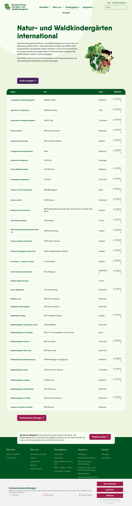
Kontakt (66, 13)
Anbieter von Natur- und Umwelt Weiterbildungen (87, 472)
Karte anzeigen (27, 81)
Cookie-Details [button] (103, 502)
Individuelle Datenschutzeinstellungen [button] (110, 500)
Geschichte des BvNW (38, 458)
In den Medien (12, 462)
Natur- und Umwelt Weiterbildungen (84, 466)
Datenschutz (106, 462)
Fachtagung (82, 458)
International (58, 462)
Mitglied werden (99, 440)
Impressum (105, 458)
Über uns (57, 7)
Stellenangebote (84, 478)
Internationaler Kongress (87, 462)
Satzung (33, 462)
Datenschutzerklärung (114, 502)
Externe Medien (85, 495)
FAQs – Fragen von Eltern (63, 471)
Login (109, 3)
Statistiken (49, 495)
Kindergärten (72, 7)
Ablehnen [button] (110, 495)
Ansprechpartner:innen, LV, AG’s (63, 466)
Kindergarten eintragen (31, 421)
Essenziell (13, 495)
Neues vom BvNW (13, 458)
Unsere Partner (35, 465)
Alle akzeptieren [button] (110, 484)
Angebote (87, 7)
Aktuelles (43, 7)
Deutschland (58, 458)
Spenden (33, 469)
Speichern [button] (110, 490)
